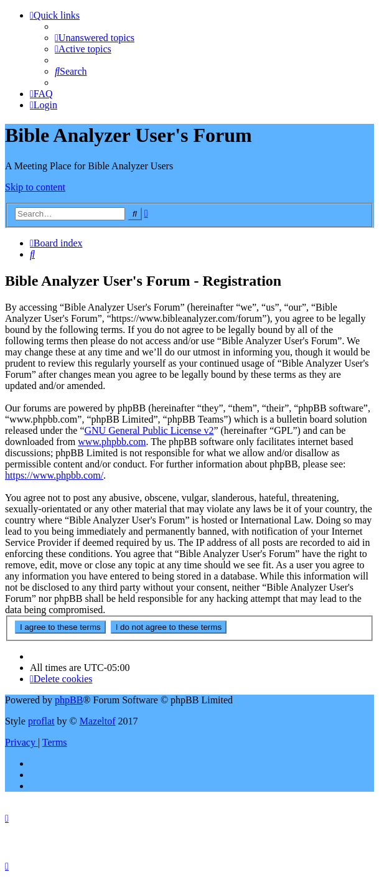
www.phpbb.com (112, 441)
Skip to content (35, 187)
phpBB (69, 700)
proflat (41, 721)
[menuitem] (94, 37)
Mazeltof (98, 721)
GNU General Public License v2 (148, 430)
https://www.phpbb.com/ (54, 475)
